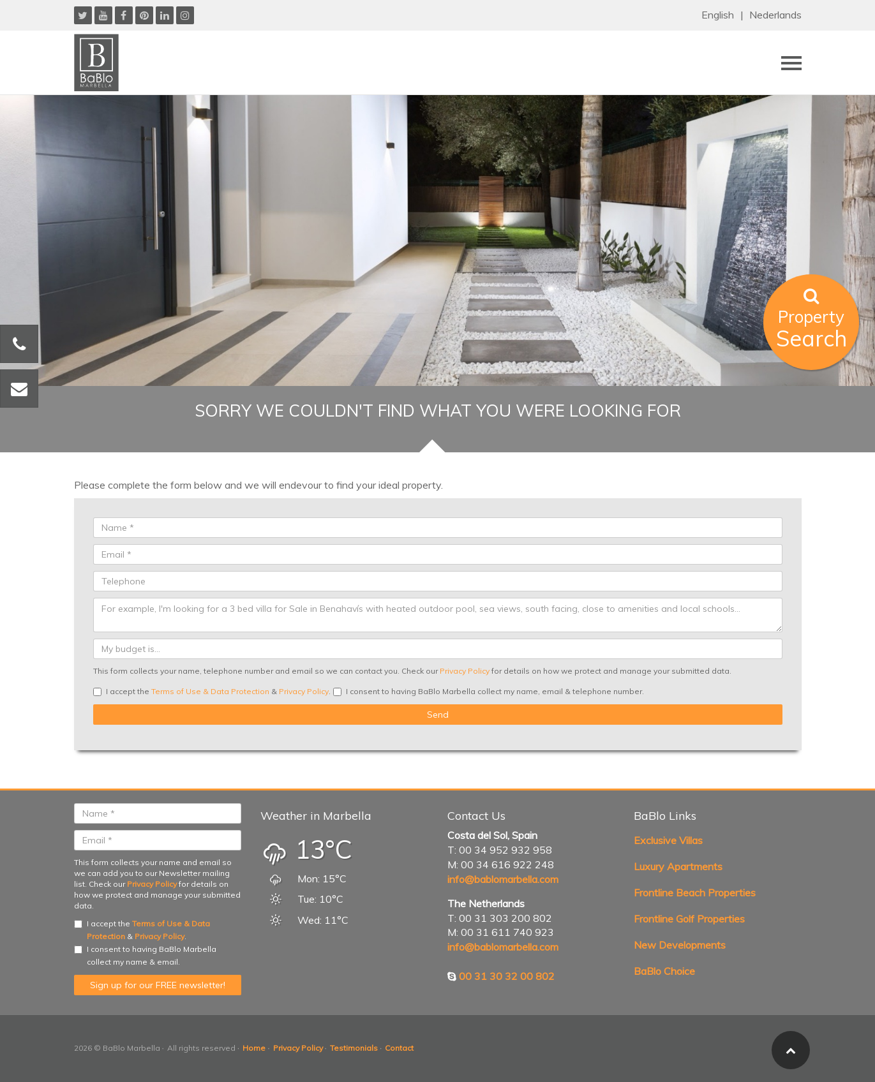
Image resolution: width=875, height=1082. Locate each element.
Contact (399, 1048)
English (717, 14)
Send (438, 714)
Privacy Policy (465, 671)
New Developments (680, 944)
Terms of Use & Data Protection (210, 691)
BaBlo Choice (664, 971)
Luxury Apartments (678, 866)
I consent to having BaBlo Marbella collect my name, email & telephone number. (488, 691)
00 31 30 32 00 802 (507, 976)
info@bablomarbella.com (502, 879)
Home (254, 1048)
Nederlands (775, 14)
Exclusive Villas (668, 840)
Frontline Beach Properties (695, 892)
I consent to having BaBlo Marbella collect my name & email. (145, 955)
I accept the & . (212, 691)
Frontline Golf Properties (689, 918)
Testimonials (354, 1048)
